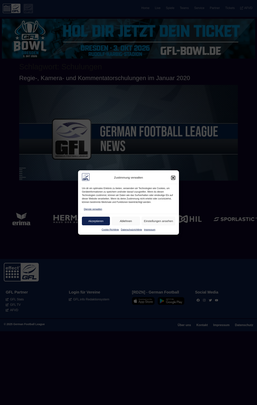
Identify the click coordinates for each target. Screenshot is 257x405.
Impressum (149, 229)
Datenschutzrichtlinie (131, 229)
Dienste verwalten (93, 209)
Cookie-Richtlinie (110, 229)
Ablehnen (126, 221)
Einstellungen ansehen (158, 221)
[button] (173, 178)
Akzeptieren (95, 221)
